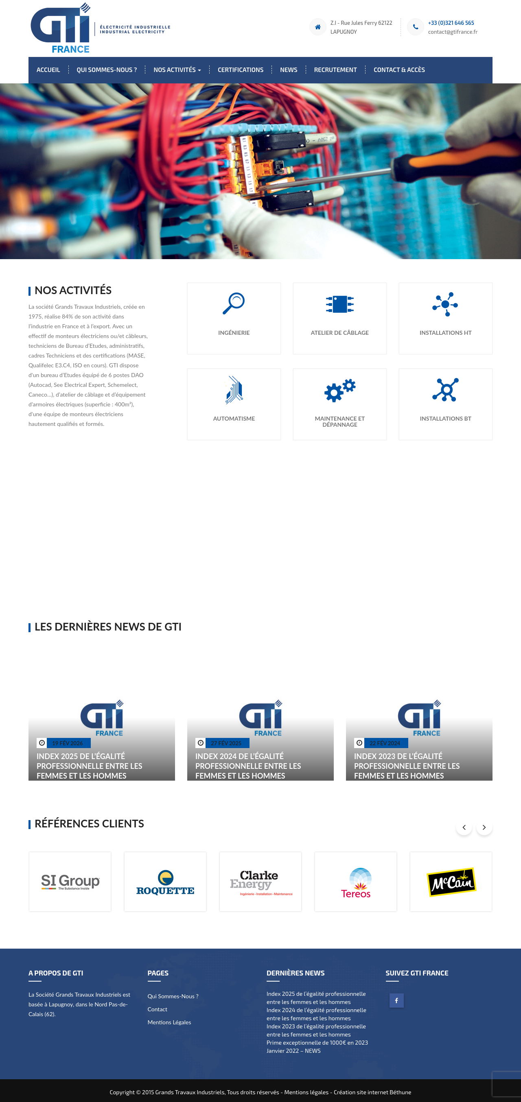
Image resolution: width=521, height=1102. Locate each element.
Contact (158, 1005)
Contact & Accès (399, 69)
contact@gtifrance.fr (453, 31)
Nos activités (177, 69)
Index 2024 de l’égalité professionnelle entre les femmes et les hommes (248, 762)
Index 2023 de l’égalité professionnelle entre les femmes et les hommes (407, 762)
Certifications (240, 69)
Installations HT (446, 329)
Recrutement (335, 69)
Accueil (48, 69)
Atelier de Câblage (340, 329)
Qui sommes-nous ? (107, 69)
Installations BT (445, 415)
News (288, 69)
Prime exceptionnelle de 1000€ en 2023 (317, 1039)
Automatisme (234, 415)
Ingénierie (234, 329)
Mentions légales (169, 1018)
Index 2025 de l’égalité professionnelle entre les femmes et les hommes (89, 762)
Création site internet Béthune (373, 1088)
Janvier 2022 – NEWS (294, 1047)
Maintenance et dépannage (340, 418)
